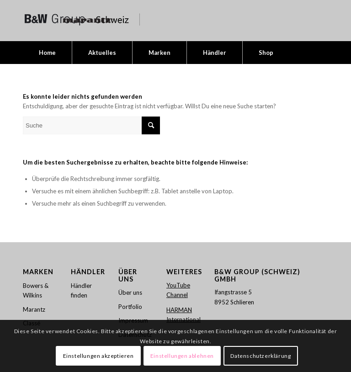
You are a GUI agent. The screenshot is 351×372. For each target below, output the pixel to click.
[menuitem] (47, 52)
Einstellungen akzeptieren (98, 355)
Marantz (34, 309)
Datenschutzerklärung (260, 355)
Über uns (130, 292)
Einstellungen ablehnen (182, 355)
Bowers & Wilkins (35, 290)
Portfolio (130, 306)
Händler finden (81, 290)
